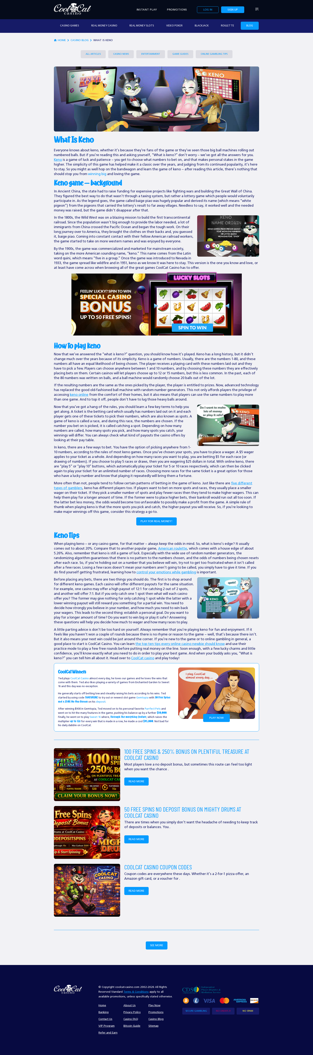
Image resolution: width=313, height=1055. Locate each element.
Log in (207, 9)
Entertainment (150, 54)
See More (156, 945)
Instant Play (146, 9)
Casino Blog (80, 40)
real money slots (141, 25)
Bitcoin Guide (131, 1025)
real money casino (104, 25)
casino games (69, 25)
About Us (129, 1005)
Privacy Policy (132, 1012)
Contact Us (105, 1019)
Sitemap (153, 1025)
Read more (136, 781)
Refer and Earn (107, 1032)
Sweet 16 (95, 717)
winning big (97, 174)
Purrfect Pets (153, 709)
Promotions (177, 9)
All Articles (93, 54)
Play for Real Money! (156, 521)
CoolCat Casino (79, 678)
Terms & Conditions (136, 991)
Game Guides (180, 54)
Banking (103, 1012)
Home (102, 1005)
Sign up (233, 9)
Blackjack (202, 25)
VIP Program (106, 1025)
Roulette (227, 25)
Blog (249, 25)
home (60, 40)
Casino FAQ (130, 1019)
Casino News (121, 54)
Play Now (216, 717)
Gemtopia (142, 697)
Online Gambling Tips (214, 54)
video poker (174, 25)
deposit (101, 702)
